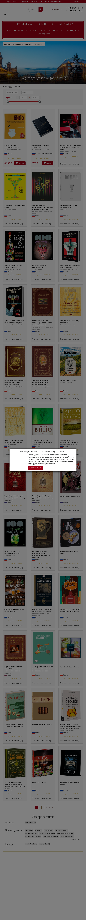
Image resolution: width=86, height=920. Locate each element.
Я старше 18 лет (35, 468)
